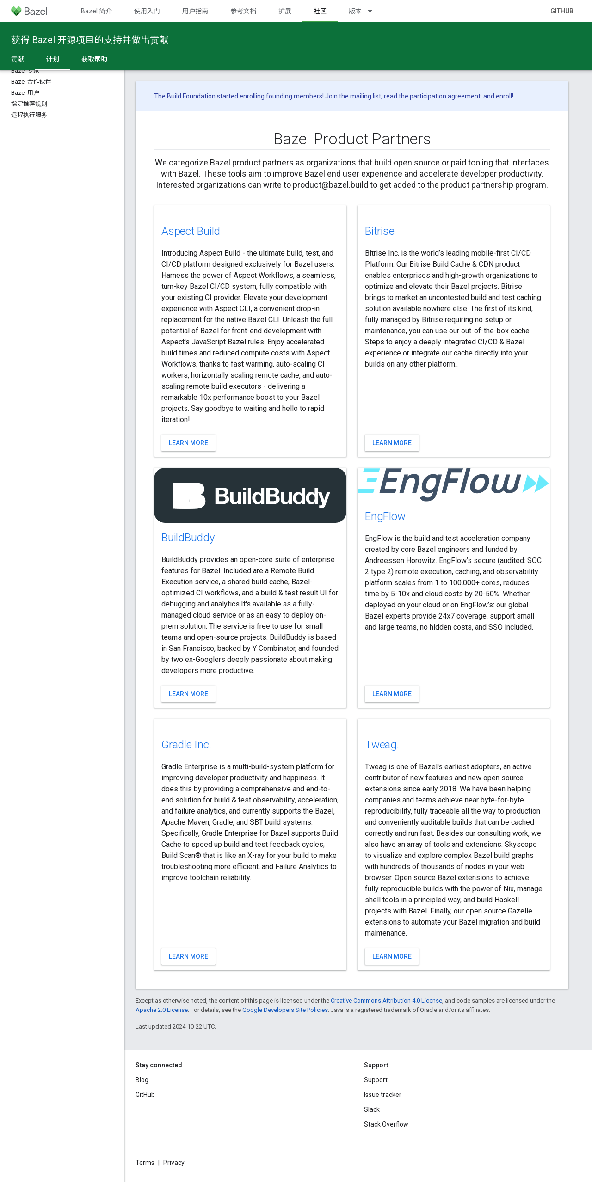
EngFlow (385, 516)
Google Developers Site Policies (285, 1009)
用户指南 (195, 11)
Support (376, 1080)
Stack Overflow (386, 1124)
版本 (355, 11)
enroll (504, 96)
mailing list (365, 96)
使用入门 (147, 11)
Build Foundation (191, 96)
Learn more (188, 443)
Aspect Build (190, 231)
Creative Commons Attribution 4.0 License (386, 1000)
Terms (145, 1162)
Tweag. (382, 744)
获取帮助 (94, 59)
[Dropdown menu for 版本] (374, 11)
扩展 (284, 11)
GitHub (562, 11)
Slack (372, 1109)
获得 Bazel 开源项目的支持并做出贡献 (89, 39)
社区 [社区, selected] (320, 11)
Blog (142, 1080)
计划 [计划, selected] (52, 59)
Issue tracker (382, 1094)
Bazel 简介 (96, 11)
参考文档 (243, 11)
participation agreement (445, 96)
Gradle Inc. (186, 744)
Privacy (174, 1162)
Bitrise (379, 231)
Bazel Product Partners (352, 138)
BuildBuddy (188, 537)
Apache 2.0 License (162, 1009)
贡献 (17, 59)
